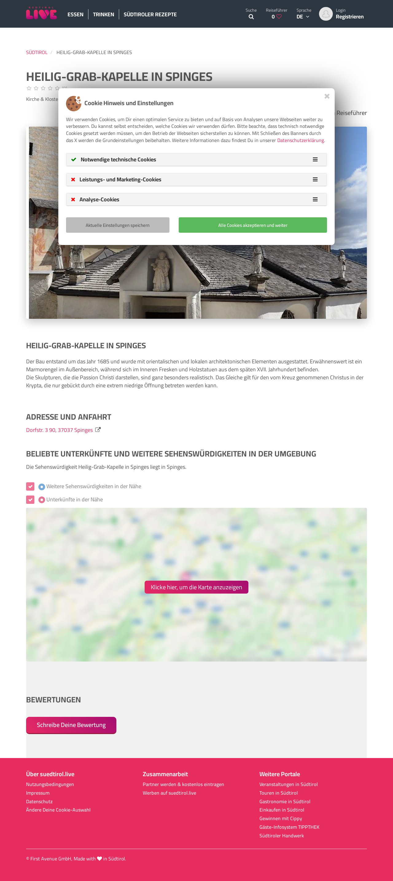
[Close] (327, 96)
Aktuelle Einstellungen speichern (118, 225)
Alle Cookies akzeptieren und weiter (252, 225)
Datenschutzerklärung (300, 140)
